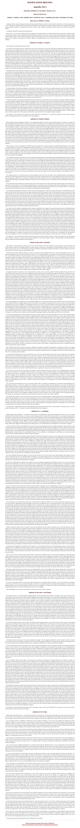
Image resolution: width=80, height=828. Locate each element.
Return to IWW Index (49, 823)
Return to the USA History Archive (30, 824)
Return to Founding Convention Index (35, 823)
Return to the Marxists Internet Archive (48, 824)
